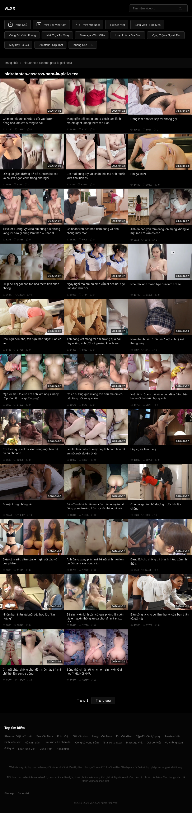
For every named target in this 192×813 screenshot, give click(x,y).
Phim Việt (63, 736)
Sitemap (9, 793)
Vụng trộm (45, 748)
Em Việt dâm (124, 736)
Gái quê (9, 748)
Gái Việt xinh (80, 736)
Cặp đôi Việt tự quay (148, 736)
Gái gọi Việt (154, 742)
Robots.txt (23, 793)
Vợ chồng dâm (174, 742)
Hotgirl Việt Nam (102, 736)
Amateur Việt (172, 736)
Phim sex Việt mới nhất (18, 736)
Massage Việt (134, 742)
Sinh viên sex (12, 742)
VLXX (9, 8)
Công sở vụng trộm (87, 742)
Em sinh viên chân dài (58, 742)
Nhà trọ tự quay (112, 742)
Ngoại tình (63, 748)
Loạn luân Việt (26, 748)
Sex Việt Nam (44, 736)
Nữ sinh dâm (32, 742)
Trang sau (103, 700)
